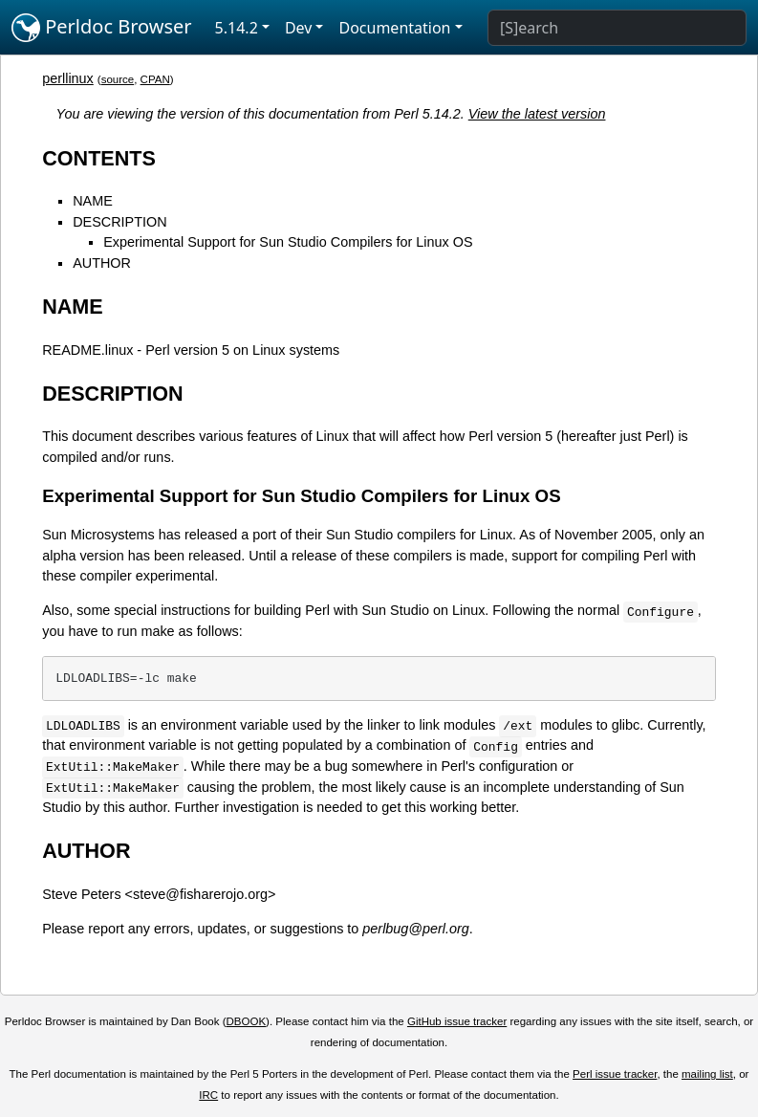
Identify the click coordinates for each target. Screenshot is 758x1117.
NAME (93, 200)
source (118, 79)
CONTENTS (99, 158)
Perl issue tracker (615, 1074)
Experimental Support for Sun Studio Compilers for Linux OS (287, 242)
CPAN (155, 79)
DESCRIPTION (119, 222)
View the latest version (537, 113)
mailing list (707, 1074)
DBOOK (246, 1021)
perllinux (68, 78)
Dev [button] (299, 27)
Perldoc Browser (101, 27)
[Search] (617, 28)
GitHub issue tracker (457, 1021)
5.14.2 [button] (236, 27)
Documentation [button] (394, 27)
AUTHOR (102, 263)
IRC (208, 1095)
